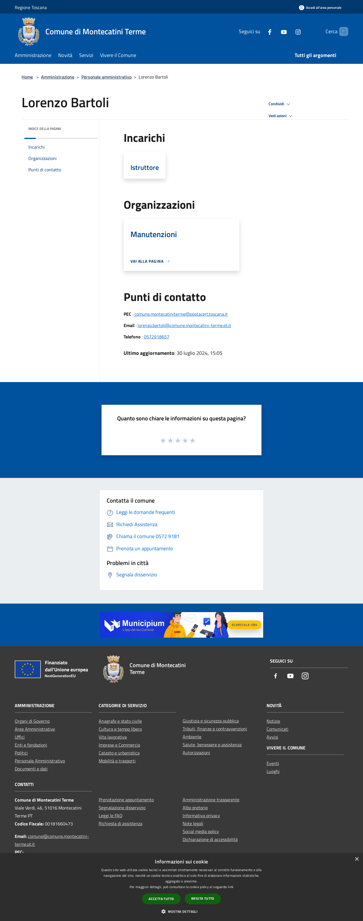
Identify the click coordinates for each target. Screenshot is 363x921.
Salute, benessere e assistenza (212, 744)
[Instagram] (288, 31)
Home (27, 76)
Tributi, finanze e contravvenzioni (215, 728)
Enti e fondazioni (31, 744)
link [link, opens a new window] (230, 887)
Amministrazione (57, 76)
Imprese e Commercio (119, 744)
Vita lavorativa (113, 737)
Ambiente (192, 736)
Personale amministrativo (106, 76)
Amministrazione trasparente (211, 799)
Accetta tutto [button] (161, 898)
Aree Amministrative (35, 729)
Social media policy (201, 831)
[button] (181, 911)
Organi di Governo (32, 721)
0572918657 (156, 336)
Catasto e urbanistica (119, 752)
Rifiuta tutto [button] (202, 898)
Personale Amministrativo (40, 760)
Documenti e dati (31, 768)
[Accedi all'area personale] (320, 7)
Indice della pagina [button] (44, 128)
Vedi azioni (281, 116)
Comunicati (277, 729)
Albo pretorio (195, 807)
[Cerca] (341, 31)
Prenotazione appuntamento (126, 799)
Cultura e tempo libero (120, 729)
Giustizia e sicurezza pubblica (211, 720)
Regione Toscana (31, 7)
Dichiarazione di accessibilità (210, 839)
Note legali (193, 823)
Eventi (273, 763)
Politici (21, 752)
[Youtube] (274, 31)
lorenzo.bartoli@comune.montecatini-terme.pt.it (184, 325)
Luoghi (273, 771)
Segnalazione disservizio (122, 807)
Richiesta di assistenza (120, 823)
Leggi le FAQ (111, 815)
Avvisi (272, 737)
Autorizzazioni (196, 752)
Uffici (20, 737)
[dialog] (181, 887)
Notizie (273, 721)
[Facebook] (260, 31)
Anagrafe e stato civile (120, 721)
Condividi (280, 104)
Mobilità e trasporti (117, 760)
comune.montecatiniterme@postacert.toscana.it (181, 314)
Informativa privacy (201, 815)
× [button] (356, 859)
